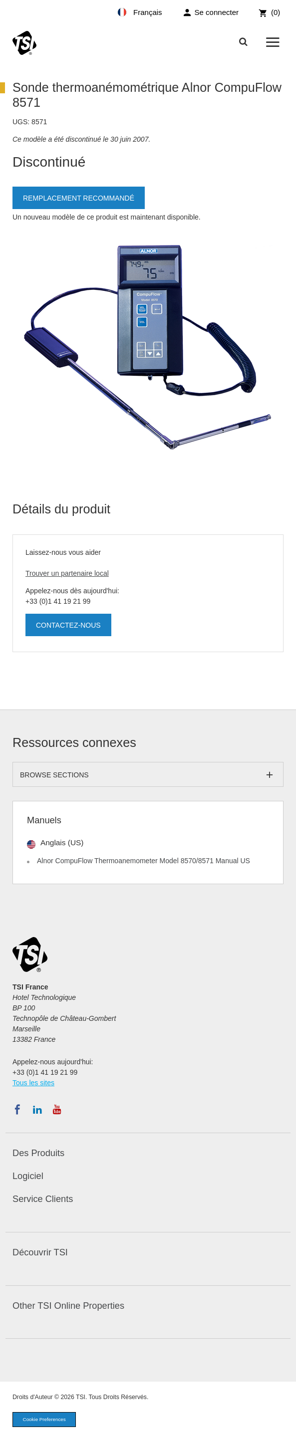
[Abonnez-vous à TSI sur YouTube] (57, 1110)
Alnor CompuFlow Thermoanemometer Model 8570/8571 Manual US (143, 861)
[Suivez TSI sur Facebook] (17, 1110)
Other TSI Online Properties (68, 1306)
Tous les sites (33, 1083)
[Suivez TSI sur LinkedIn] (37, 1110)
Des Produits (38, 1153)
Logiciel (27, 1176)
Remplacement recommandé (78, 198)
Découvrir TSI (40, 1252)
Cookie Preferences (44, 1419)
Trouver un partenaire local (67, 573)
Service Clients (42, 1199)
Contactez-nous (68, 625)
